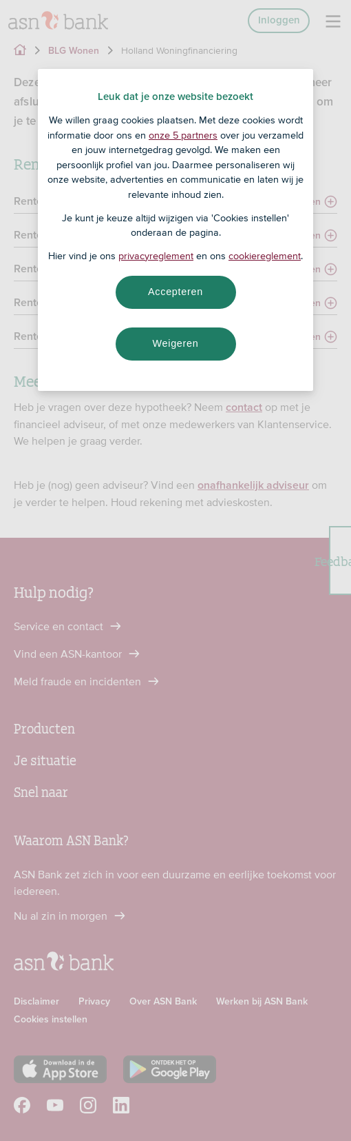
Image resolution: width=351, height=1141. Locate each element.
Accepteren (175, 291)
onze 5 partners (183, 135)
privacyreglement (155, 255)
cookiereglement (264, 255)
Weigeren (175, 343)
